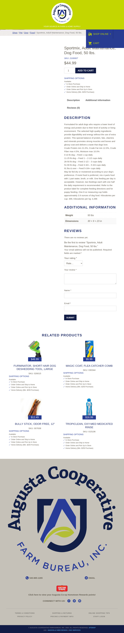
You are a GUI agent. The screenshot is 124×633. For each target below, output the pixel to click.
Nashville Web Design (57, 630)
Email (67, 303)
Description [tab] (73, 100)
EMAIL (92, 578)
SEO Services (75, 630)
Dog (26, 32)
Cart (93, 43)
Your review (70, 270)
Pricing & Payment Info (61, 616)
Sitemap (92, 627)
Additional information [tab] (97, 100)
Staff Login (99, 616)
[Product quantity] (69, 70)
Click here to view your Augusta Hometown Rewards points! (62, 595)
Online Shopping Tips (99, 613)
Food (32, 32)
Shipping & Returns (62, 613)
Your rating (70, 258)
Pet (20, 32)
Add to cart (86, 70)
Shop (14, 32)
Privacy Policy (24, 616)
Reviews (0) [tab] (73, 107)
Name (67, 290)
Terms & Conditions (25, 613)
